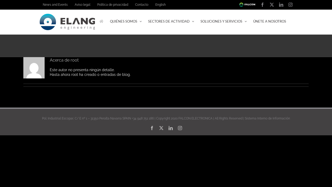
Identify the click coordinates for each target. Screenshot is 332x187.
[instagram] (180, 151)
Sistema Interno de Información (267, 142)
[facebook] (152, 151)
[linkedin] (171, 151)
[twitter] (161, 151)
